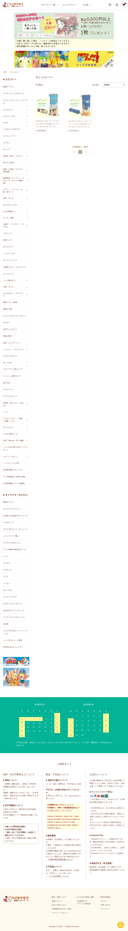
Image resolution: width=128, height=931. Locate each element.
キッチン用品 (8, 218)
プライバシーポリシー (60, 913)
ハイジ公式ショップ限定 (12, 640)
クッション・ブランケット (13, 349)
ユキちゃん (7, 570)
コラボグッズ (8, 522)
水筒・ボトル (8, 198)
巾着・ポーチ (8, 287)
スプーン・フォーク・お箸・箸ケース (12, 190)
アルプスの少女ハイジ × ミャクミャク (15, 632)
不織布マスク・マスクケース (14, 267)
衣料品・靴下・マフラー (12, 156)
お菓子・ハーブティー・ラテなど (13, 225)
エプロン (6, 143)
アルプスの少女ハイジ (12, 543)
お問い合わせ (105, 905)
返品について (57, 901)
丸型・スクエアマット (12, 343)
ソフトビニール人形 (11, 463)
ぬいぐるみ (7, 363)
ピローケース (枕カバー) (12, 369)
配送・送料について (59, 897)
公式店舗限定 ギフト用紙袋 (14, 483)
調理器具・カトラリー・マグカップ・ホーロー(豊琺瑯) (13, 180)
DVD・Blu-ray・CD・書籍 (13, 440)
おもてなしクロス (10, 205)
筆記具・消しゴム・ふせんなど (13, 404)
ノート (5, 412)
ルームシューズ (9, 136)
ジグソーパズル (9, 116)
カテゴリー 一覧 (48, 5)
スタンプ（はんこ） (11, 456)
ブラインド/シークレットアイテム (15, 101)
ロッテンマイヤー (10, 597)
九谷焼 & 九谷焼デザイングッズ (15, 516)
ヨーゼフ (6, 563)
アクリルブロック (10, 396)
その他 (85, 5)
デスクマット (8, 389)
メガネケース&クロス (11, 129)
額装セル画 (7, 309)
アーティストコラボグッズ (13, 93)
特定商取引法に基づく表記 (61, 909)
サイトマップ (105, 909)
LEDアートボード (10, 329)
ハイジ (5, 556)
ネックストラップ (10, 260)
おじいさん (7, 590)
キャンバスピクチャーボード (14, 316)
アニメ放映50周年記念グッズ (14, 549)
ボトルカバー (15, 72)
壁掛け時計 (7, 336)
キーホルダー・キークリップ (13, 294)
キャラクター (69, 5)
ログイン (103, 901)
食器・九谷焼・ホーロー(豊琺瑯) (12, 170)
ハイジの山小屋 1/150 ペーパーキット (15, 448)
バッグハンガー (9, 253)
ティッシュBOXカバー (12, 376)
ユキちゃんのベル (10, 356)
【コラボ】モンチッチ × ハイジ (15, 529)
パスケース (7, 233)
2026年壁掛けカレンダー (13, 470)
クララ (5, 576)
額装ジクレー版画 (10, 302)
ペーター (6, 583)
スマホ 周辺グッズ (10, 434)
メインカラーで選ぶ (11, 536)
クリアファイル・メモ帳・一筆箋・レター (13, 419)
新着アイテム (8, 87)
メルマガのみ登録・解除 (85, 897)
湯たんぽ (6, 383)
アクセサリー (8, 110)
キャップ (6, 149)
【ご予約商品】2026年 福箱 (14, 477)
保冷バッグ (7, 240)
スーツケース (8, 274)
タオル (5, 123)
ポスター (6, 323)
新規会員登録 (105, 897)
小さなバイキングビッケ (12, 604)
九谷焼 (5, 624)
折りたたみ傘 (8, 163)
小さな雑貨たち (9, 211)
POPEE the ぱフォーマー (13, 647)
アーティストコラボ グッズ (14, 617)
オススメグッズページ (12, 509)
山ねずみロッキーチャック (13, 610)
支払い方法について (59, 905)
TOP (4, 72)
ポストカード (8, 427)
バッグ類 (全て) (9, 280)
